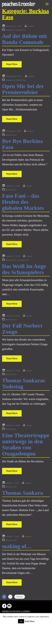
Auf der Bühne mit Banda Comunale (24, 39)
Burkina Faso (20, 30)
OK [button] (21, 621)
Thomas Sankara (22, 493)
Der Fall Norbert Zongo (22, 329)
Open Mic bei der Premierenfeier (23, 89)
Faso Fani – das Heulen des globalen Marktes (23, 202)
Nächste (19, 597)
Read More (11, 64)
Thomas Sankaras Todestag (23, 383)
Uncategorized (23, 260)
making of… (17, 546)
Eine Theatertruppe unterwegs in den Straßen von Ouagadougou (25, 444)
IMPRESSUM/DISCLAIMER (16, 611)
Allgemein (10, 30)
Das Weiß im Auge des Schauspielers (24, 269)
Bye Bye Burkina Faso (22, 144)
